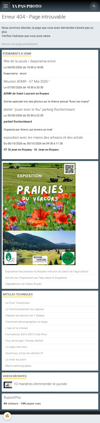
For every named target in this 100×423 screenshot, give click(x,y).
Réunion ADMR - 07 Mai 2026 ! (26, 81)
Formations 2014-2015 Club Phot (26, 334)
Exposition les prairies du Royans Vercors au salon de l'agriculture (46, 271)
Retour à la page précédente (20, 44)
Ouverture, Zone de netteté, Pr (24, 353)
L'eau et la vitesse (16, 328)
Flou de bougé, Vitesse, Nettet (24, 340)
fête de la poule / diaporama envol (30, 61)
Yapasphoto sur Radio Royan (23, 284)
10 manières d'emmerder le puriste (40, 384)
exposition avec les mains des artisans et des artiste (43, 137)
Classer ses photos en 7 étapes (24, 315)
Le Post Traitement (17, 303)
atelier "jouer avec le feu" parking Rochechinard (39, 109)
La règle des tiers (16, 347)
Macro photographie (18, 365)
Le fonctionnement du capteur (24, 309)
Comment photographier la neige (26, 321)
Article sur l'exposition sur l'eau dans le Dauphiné (36, 277)
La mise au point (15, 359)
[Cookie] (7, 416)
